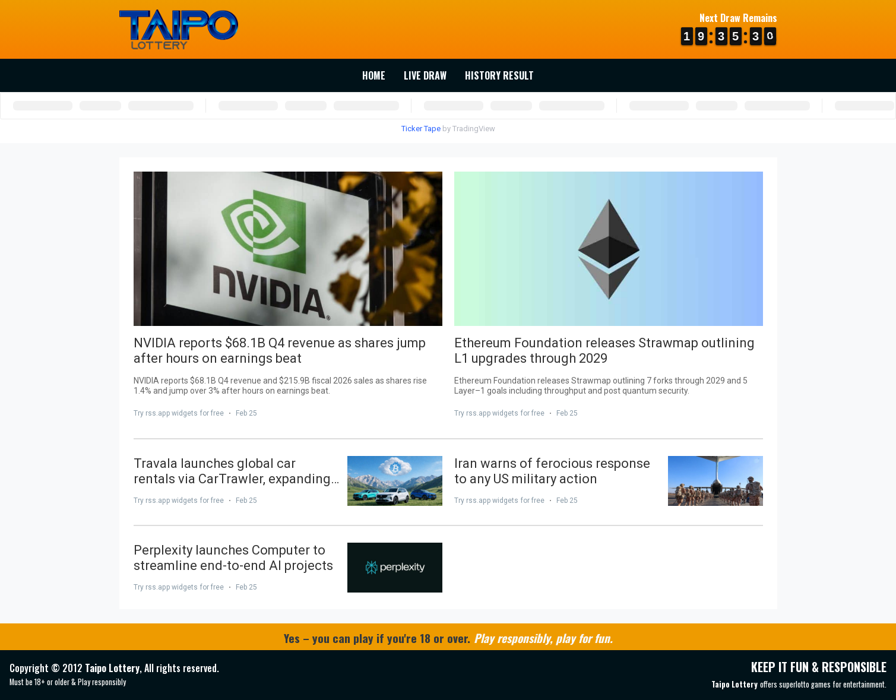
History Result (499, 75)
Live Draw (425, 75)
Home (373, 75)
